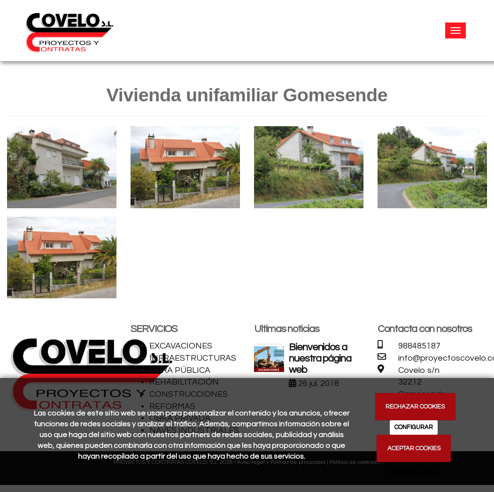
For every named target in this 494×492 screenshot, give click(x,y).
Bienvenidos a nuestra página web (320, 358)
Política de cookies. (414, 472)
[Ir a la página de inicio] (68, 30)
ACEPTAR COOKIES (413, 448)
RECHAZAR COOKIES (415, 406)
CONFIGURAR (413, 427)
